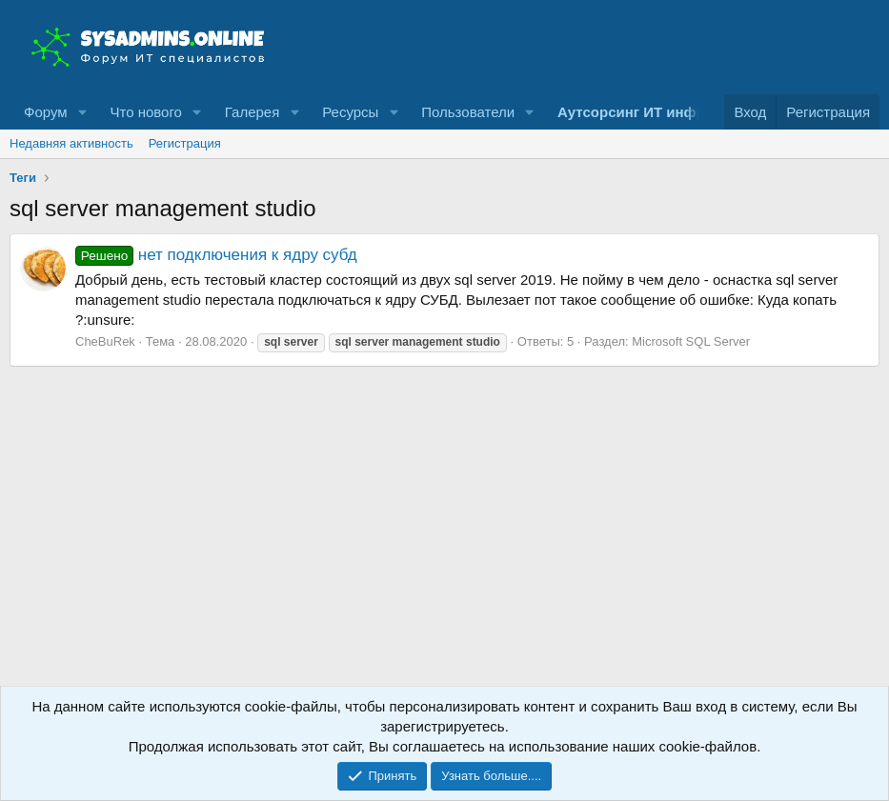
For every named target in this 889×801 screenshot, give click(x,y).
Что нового (145, 112)
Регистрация (185, 143)
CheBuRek (105, 341)
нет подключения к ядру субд (216, 255)
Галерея (252, 112)
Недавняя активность (71, 143)
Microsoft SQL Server (691, 341)
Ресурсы (350, 112)
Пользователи (468, 112)
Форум (46, 112)
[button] (82, 112)
